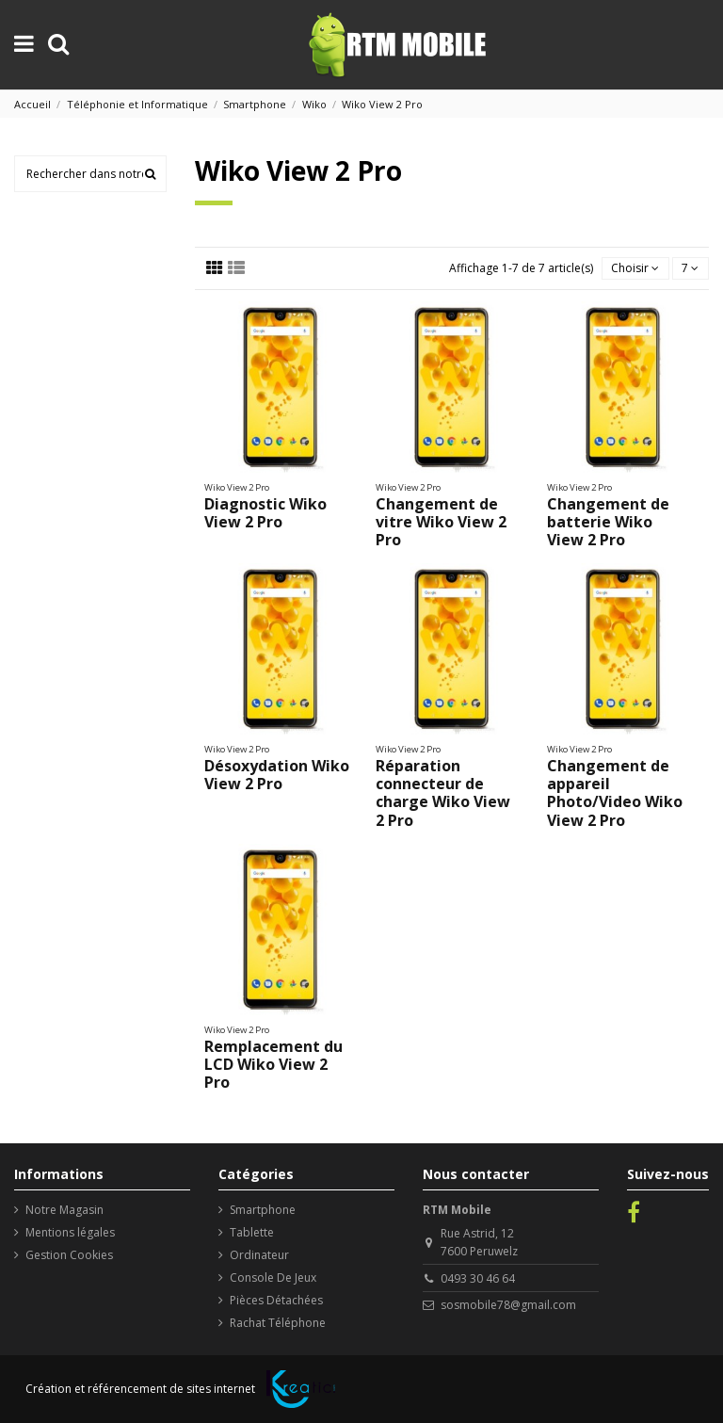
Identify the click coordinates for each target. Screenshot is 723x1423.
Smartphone (263, 1210)
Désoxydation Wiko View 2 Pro (276, 774)
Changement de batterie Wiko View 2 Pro (608, 521)
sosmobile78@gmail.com (508, 1305)
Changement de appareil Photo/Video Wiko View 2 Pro (615, 793)
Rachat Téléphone (278, 1323)
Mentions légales (70, 1232)
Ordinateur (259, 1255)
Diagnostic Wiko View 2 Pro (265, 512)
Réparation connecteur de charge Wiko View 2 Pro (443, 793)
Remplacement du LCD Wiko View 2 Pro (273, 1064)
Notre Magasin (64, 1210)
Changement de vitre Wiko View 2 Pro (441, 521)
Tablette (252, 1232)
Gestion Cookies (69, 1255)
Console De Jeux (273, 1277)
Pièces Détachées (276, 1300)
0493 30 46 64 (478, 1278)
